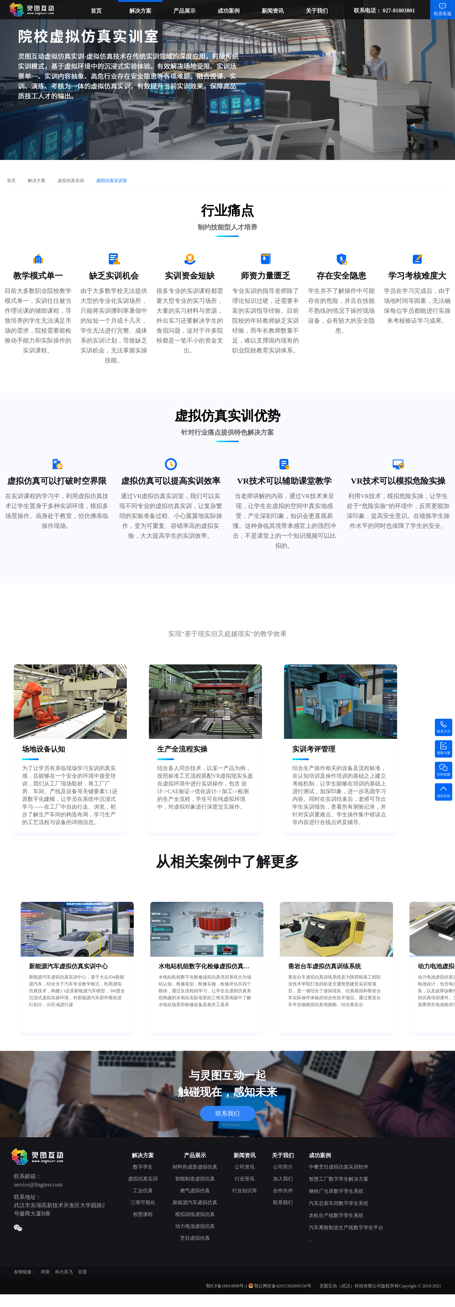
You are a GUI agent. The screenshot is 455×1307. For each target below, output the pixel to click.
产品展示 (184, 11)
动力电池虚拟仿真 (195, 1226)
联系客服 (442, 13)
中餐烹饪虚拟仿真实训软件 (338, 1167)
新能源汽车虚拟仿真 (195, 1202)
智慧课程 (143, 1214)
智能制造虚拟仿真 (195, 1179)
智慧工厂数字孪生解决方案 (338, 1179)
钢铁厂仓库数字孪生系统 (336, 1191)
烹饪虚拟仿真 (195, 1238)
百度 (82, 1271)
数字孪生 (143, 1167)
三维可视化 (142, 1202)
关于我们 (317, 11)
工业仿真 (143, 1190)
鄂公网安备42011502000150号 (282, 1286)
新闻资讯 (273, 11)
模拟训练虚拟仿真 (195, 1214)
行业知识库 (244, 1190)
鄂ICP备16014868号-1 (226, 1286)
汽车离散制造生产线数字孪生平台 (346, 1227)
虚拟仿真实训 (143, 1179)
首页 (96, 11)
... (311, 1239)
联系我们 (227, 1113)
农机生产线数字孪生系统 (336, 1215)
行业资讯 (245, 1179)
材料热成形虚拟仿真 (195, 1167)
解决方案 (140, 11)
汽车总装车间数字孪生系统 (338, 1203)
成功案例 (229, 11)
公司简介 (283, 1167)
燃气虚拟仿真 (195, 1190)
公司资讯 (245, 1167)
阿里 (45, 1271)
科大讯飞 (64, 1271)
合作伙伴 (283, 1190)
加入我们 (283, 1179)
